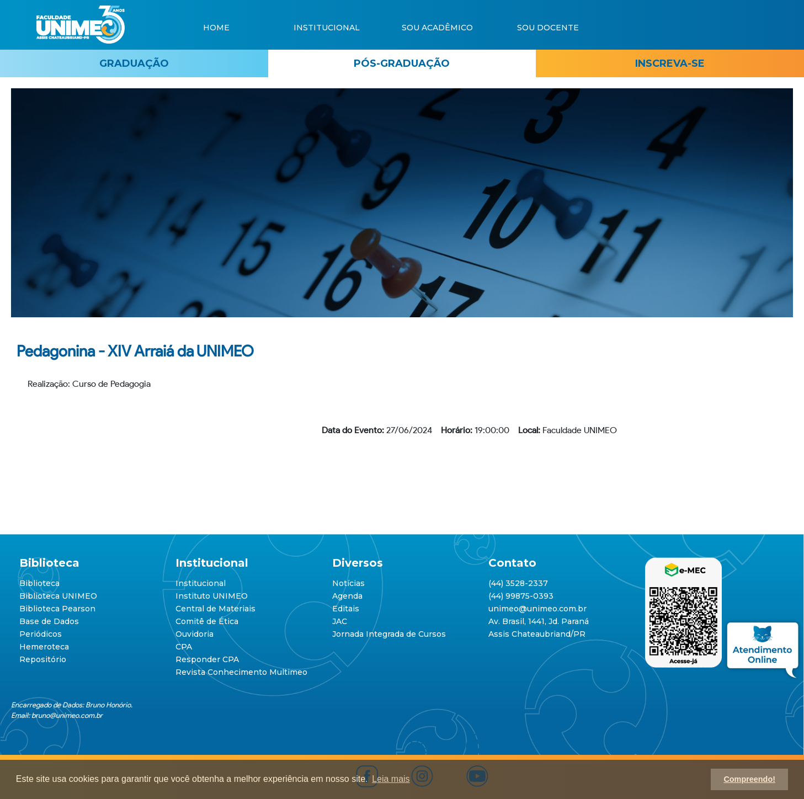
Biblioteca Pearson (57, 609)
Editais (345, 609)
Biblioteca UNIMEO (58, 596)
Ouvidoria (194, 634)
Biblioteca (39, 583)
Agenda (347, 596)
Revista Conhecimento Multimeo (241, 672)
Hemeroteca (44, 647)
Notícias (348, 583)
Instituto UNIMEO (211, 596)
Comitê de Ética (206, 621)
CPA (183, 647)
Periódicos (40, 634)
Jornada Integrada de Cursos (389, 634)
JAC (339, 621)
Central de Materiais (215, 609)
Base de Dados (49, 621)
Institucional (200, 583)
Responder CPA (207, 659)
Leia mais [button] (390, 779)
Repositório (42, 659)
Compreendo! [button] (749, 779)
